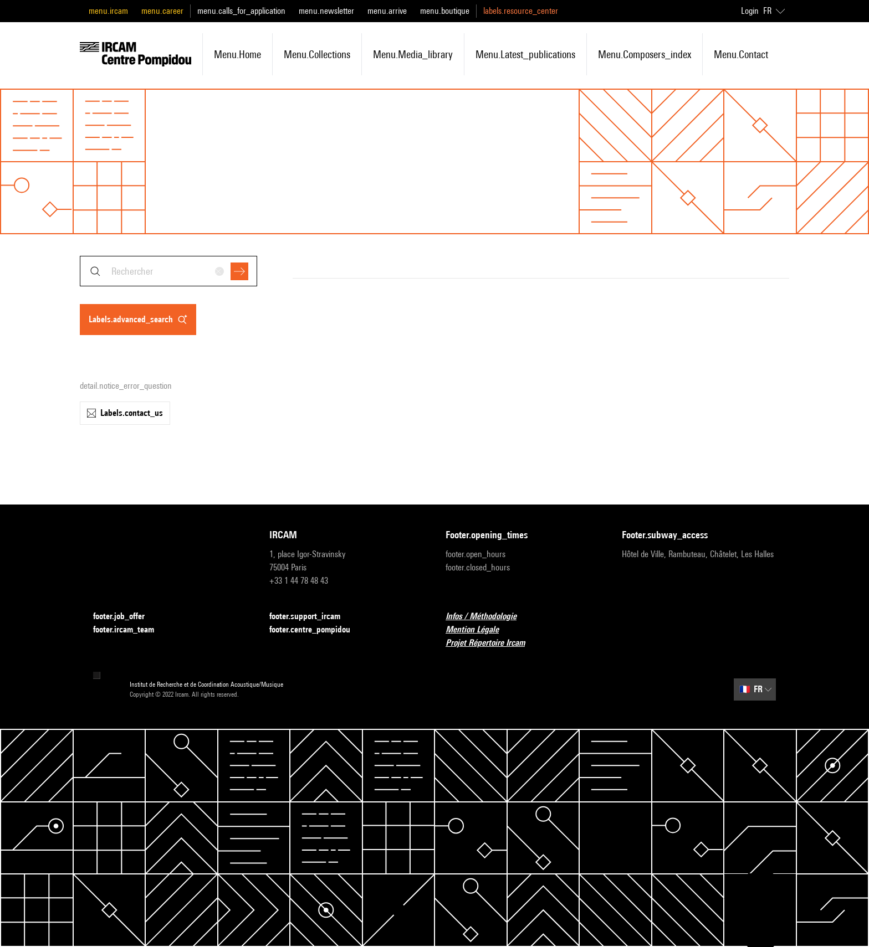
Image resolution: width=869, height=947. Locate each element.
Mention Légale (479, 630)
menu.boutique (444, 11)
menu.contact (741, 54)
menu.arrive (387, 11)
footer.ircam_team (130, 630)
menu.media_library (413, 54)
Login (750, 11)
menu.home (237, 54)
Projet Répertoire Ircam (492, 643)
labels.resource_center (520, 11)
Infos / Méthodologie (488, 616)
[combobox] (168, 271)
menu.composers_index (644, 54)
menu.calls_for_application (241, 11)
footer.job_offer (125, 616)
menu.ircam (108, 11)
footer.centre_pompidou (316, 630)
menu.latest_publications (525, 54)
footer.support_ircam (311, 616)
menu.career (162, 11)
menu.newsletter (326, 11)
